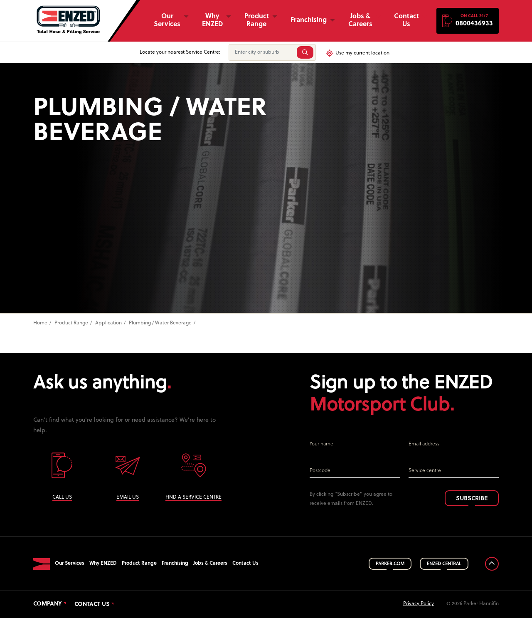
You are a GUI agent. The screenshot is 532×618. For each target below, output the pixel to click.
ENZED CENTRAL (444, 563)
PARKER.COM (390, 563)
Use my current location (357, 53)
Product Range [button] (256, 20)
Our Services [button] (167, 20)
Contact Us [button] (406, 20)
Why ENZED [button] (212, 20)
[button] (467, 21)
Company (47, 604)
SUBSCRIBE (472, 499)
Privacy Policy (418, 604)
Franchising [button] (309, 20)
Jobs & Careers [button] (360, 20)
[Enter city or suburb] (262, 52)
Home (40, 323)
